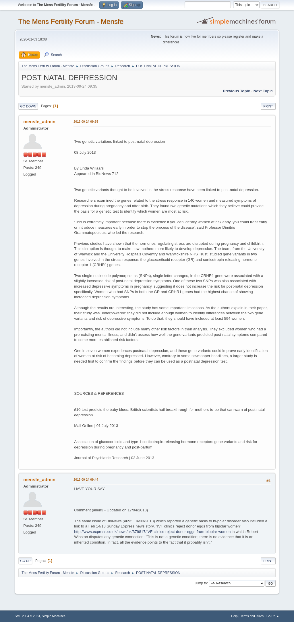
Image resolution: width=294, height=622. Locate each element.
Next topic (263, 91)
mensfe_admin (39, 121)
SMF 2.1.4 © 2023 (27, 616)
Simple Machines (53, 616)
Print (268, 106)
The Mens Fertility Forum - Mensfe (70, 21)
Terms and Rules (252, 616)
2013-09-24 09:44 (86, 479)
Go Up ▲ (272, 616)
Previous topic (236, 91)
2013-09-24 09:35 (86, 121)
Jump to (201, 583)
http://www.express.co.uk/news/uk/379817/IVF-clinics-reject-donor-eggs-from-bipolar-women (152, 531)
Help (234, 616)
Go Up (25, 561)
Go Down (28, 106)
